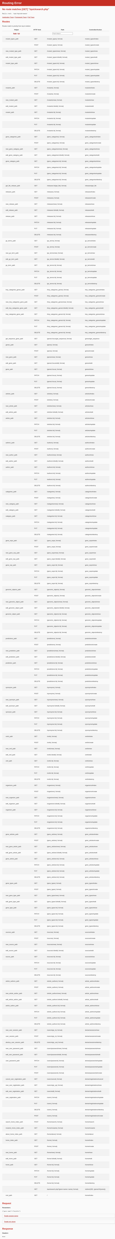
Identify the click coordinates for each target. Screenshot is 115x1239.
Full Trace (31, 17)
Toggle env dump (10, 1221)
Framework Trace (21, 17)
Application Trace (8, 17)
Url (19, 33)
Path (14, 33)
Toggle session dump (11, 1216)
